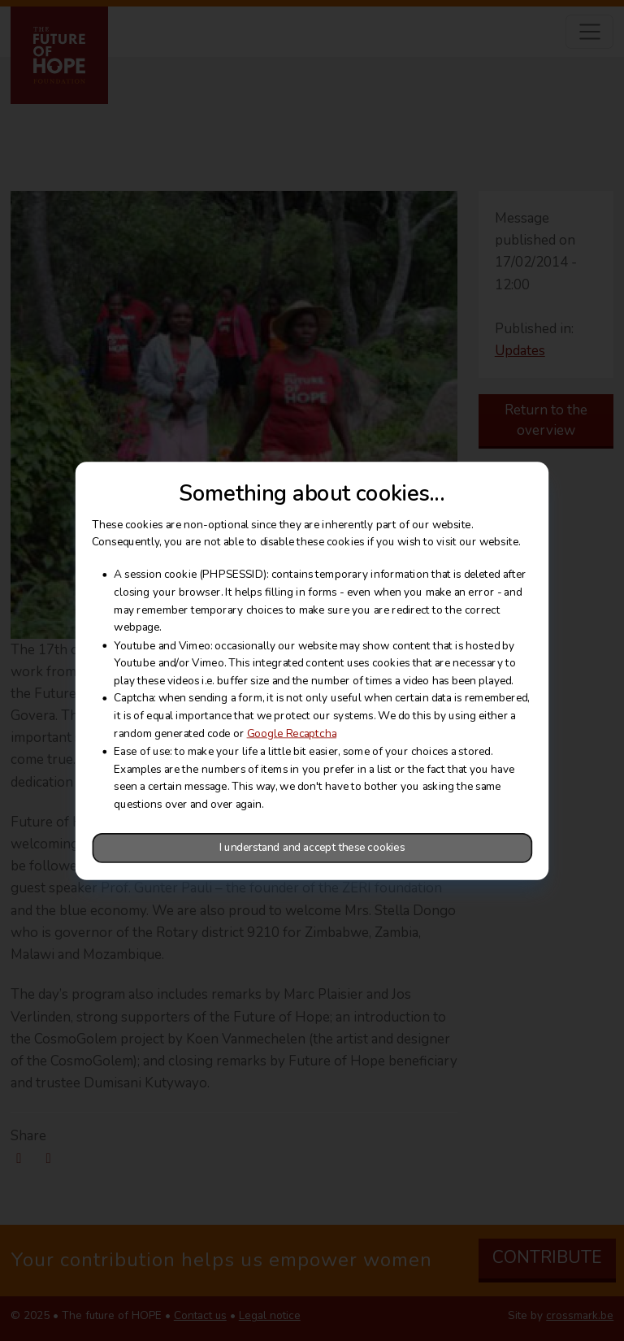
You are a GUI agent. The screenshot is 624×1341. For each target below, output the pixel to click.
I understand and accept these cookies (312, 847)
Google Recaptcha (291, 733)
